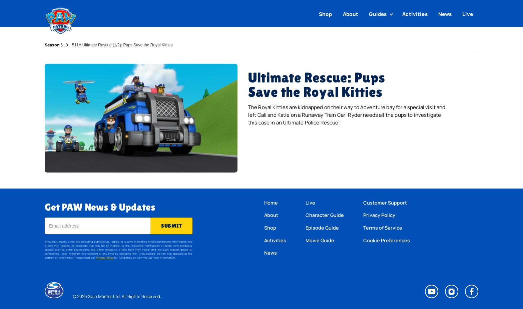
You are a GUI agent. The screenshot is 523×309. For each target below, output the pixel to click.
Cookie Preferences (386, 240)
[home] (61, 19)
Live (467, 14)
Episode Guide (322, 228)
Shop (325, 14)
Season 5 (54, 45)
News (445, 14)
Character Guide (325, 215)
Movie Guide (320, 240)
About (351, 14)
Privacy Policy (104, 257)
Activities (415, 14)
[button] (382, 14)
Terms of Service (382, 228)
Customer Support (385, 203)
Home (271, 203)
